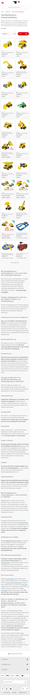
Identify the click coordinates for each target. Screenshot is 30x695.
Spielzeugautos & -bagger (13, 540)
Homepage (21, 639)
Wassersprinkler (23, 522)
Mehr (3, 28)
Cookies (14, 692)
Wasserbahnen (5, 562)
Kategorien (7, 11)
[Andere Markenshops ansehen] (19, 2)
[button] (26, 2)
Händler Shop (22, 692)
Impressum (7, 692)
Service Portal (15, 682)
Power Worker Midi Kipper (13, 582)
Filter (23, 34)
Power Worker (10, 579)
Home (2, 11)
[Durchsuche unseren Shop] (15, 7)
